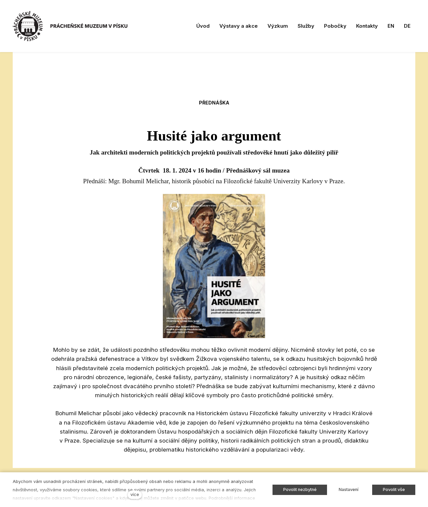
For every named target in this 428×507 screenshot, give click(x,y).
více (134, 494)
